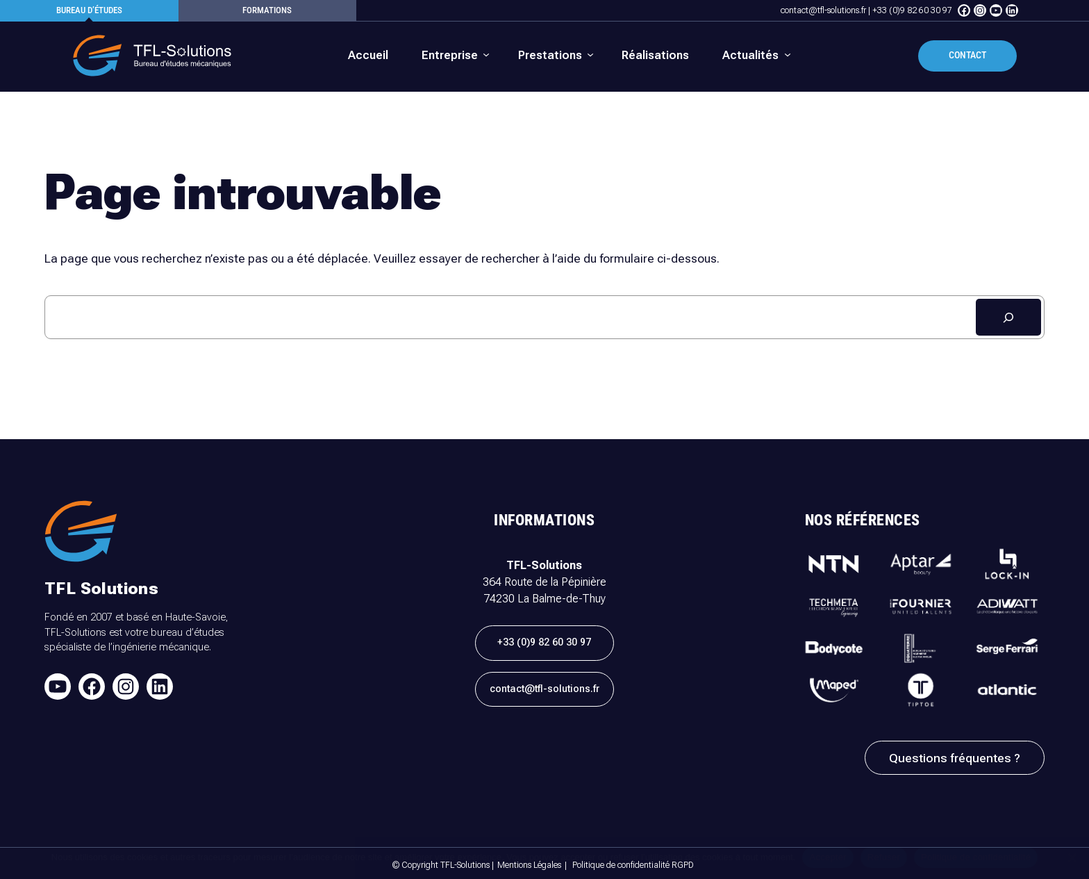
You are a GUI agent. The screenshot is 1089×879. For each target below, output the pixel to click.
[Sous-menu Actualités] (755, 55)
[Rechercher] (1008, 317)
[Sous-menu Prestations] (555, 55)
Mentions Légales (529, 865)
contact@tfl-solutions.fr (823, 10)
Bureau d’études (89, 10)
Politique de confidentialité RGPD (633, 865)
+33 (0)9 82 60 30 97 (912, 10)
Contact (967, 55)
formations (267, 10)
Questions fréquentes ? (954, 758)
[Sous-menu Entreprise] (455, 55)
